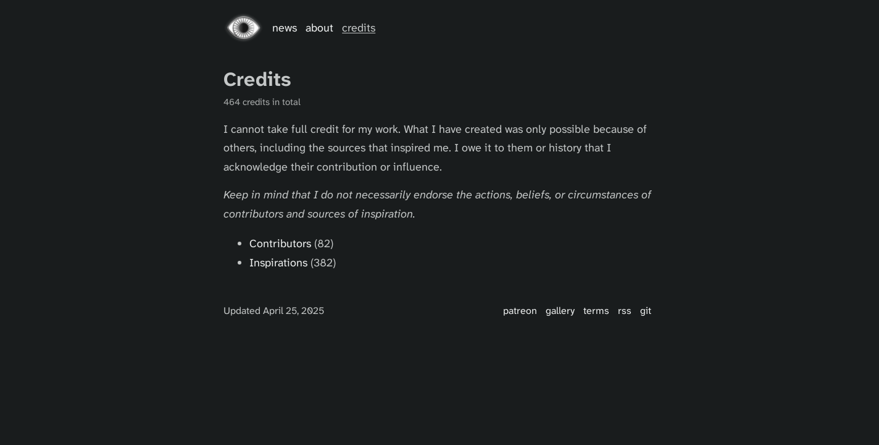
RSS (624, 310)
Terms (596, 310)
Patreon (520, 310)
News (284, 27)
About (319, 27)
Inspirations (278, 262)
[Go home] (243, 27)
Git (645, 310)
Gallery (560, 310)
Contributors (280, 243)
